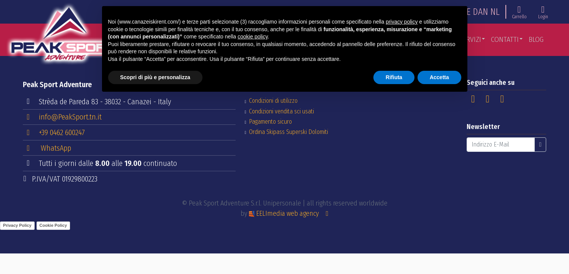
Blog (536, 39)
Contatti (505, 39)
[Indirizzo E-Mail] (500, 144)
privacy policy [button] (402, 22)
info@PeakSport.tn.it (63, 116)
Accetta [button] (439, 77)
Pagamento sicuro (270, 121)
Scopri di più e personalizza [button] (155, 77)
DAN (480, 11)
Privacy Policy (17, 225)
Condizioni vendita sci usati (281, 111)
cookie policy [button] (252, 36)
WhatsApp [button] (47, 148)
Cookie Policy (53, 225)
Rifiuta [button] (394, 77)
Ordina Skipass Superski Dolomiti (288, 131)
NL (495, 11)
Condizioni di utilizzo (273, 100)
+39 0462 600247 (54, 132)
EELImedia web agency (284, 213)
